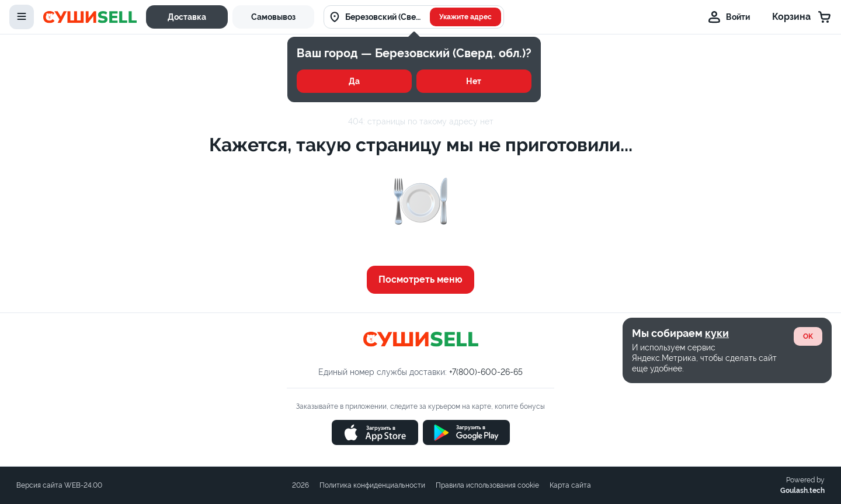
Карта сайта (570, 485)
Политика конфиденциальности (372, 485)
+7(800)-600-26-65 (486, 372)
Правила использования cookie (487, 485)
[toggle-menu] (21, 17)
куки (717, 333)
